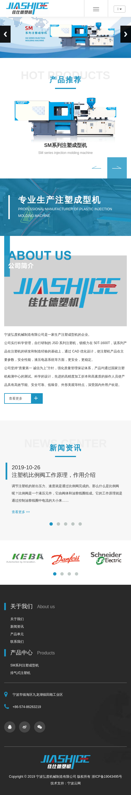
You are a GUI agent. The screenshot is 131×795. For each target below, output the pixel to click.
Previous (5, 34)
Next (125, 34)
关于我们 (17, 619)
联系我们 (17, 642)
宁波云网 (74, 783)
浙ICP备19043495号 (107, 777)
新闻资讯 (17, 627)
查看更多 (25, 398)
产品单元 (17, 634)
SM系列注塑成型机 (24, 665)
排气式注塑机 (20, 673)
